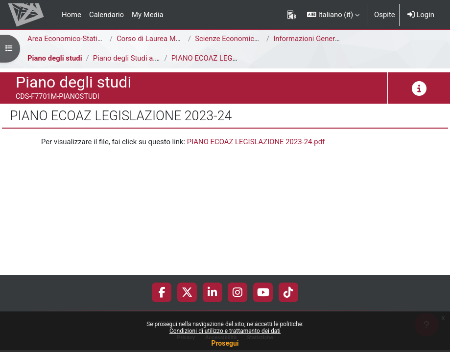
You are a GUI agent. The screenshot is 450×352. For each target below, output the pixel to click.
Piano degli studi (54, 58)
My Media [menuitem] (148, 14)
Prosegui (224, 343)
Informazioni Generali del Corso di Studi (337, 38)
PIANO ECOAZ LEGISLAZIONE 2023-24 (234, 58)
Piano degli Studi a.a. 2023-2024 (145, 58)
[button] (333, 14)
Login (420, 14)
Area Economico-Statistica (70, 38)
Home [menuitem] (71, 14)
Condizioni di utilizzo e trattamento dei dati (225, 331)
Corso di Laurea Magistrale (160, 38)
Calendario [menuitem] (106, 14)
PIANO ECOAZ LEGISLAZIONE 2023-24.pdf (256, 141)
